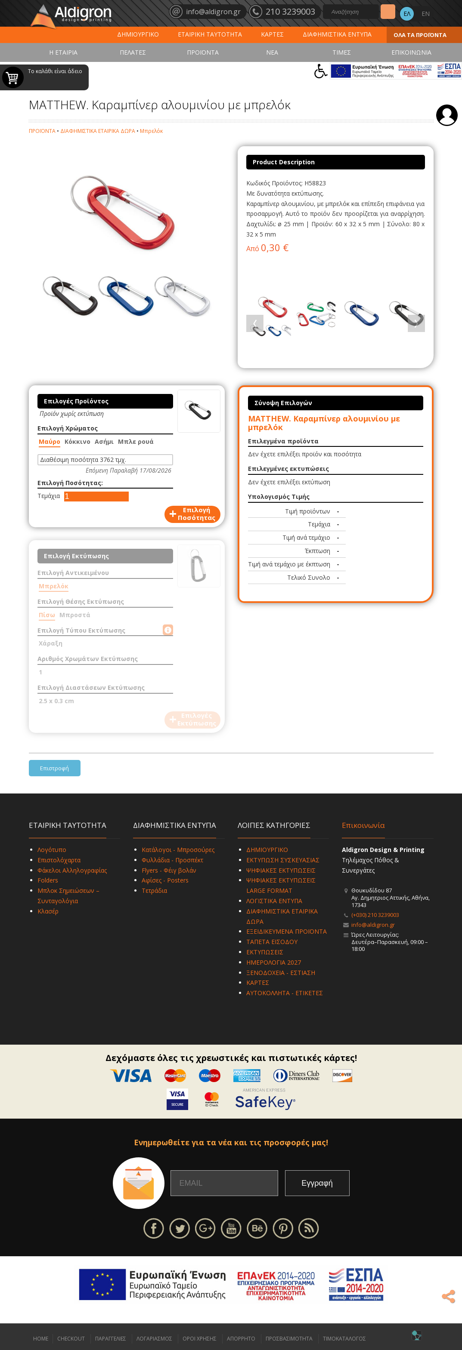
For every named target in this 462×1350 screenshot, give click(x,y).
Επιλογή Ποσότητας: (70, 483)
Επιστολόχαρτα (59, 860)
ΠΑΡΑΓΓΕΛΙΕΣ (110, 1338)
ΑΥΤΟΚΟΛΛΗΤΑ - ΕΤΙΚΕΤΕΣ (284, 993)
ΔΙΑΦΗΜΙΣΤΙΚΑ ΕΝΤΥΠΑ (337, 34)
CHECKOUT (71, 1338)
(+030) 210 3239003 (375, 915)
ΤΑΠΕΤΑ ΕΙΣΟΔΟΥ (272, 942)
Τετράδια (154, 890)
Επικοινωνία (363, 825)
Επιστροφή (54, 768)
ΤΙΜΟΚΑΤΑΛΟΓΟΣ (344, 1338)
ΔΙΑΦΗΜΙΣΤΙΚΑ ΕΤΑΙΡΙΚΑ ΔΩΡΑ (97, 131)
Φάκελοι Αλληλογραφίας (72, 870)
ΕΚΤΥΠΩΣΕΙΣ (264, 952)
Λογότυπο (51, 850)
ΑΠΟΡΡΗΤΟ (241, 1338)
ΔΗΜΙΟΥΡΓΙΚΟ (138, 34)
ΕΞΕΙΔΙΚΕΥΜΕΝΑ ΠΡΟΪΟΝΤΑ (286, 931)
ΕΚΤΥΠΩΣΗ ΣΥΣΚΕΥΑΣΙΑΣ (282, 860)
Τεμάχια (48, 496)
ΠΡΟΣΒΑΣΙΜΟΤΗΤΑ (289, 1338)
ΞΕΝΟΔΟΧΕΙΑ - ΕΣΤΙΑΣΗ (280, 973)
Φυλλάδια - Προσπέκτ (172, 860)
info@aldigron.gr (373, 925)
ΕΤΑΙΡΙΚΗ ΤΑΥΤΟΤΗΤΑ (210, 34)
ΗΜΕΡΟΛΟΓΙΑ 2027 (273, 962)
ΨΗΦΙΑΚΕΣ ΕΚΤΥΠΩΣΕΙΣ (281, 870)
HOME (40, 1338)
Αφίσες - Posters (165, 880)
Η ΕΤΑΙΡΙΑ (63, 52)
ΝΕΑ (272, 52)
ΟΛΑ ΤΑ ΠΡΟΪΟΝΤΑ (420, 35)
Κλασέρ (48, 911)
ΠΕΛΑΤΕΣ (133, 52)
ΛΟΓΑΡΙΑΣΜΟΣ (154, 1338)
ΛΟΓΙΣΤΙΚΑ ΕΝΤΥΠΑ (274, 901)
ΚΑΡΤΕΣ (272, 34)
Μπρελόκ (151, 131)
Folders (47, 880)
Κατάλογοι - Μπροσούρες (178, 850)
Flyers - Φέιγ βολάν (169, 870)
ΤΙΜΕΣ (341, 52)
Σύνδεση (447, 115)
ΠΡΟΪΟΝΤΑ (203, 52)
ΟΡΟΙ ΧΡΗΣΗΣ (200, 1338)
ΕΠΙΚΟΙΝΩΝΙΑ (411, 52)
